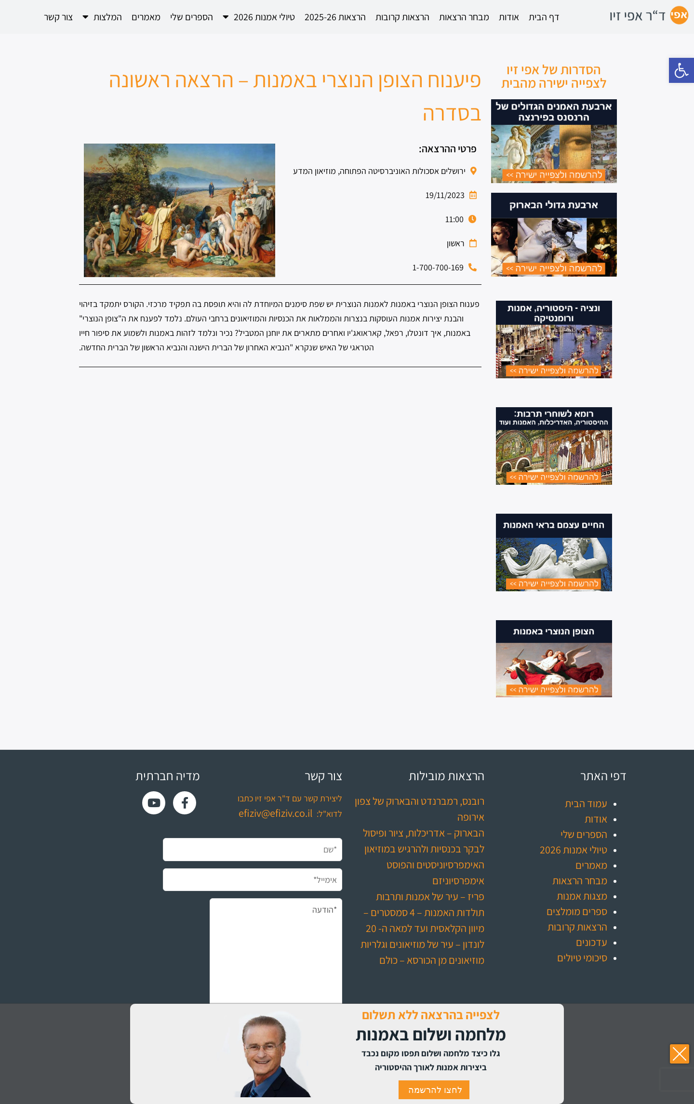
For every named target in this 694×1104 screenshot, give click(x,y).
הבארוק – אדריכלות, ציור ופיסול (423, 832)
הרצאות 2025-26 (335, 17)
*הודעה (276, 964)
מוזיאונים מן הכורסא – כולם (431, 960)
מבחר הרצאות (464, 17)
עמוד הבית (586, 803)
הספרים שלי (191, 17)
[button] (681, 70)
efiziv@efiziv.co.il (276, 813)
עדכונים (591, 942)
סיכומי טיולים (582, 957)
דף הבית (544, 17)
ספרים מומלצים (577, 911)
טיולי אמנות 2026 (259, 17)
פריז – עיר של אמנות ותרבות (430, 896)
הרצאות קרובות (402, 17)
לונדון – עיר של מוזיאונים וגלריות (422, 944)
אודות (509, 17)
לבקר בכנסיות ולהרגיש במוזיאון (424, 848)
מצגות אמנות (582, 896)
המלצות (102, 17)
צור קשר (58, 17)
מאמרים (146, 17)
